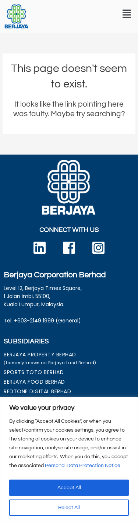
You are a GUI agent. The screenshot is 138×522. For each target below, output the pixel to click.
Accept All (69, 487)
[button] (126, 14)
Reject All (69, 507)
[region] (69, 459)
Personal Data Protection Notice (82, 465)
